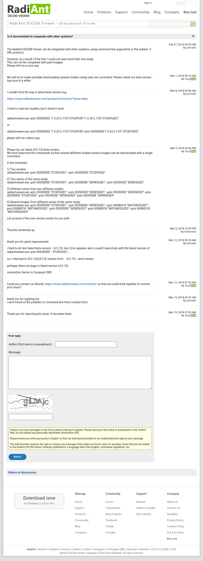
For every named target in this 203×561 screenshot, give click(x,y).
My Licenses (143, 514)
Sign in (148, 2)
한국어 (155, 549)
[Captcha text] (31, 423)
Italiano (77, 549)
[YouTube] (170, 4)
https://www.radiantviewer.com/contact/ (71, 284)
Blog (157, 12)
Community (140, 12)
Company (172, 12)
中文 (173, 549)
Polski (87, 549)
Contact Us (173, 507)
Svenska (144, 549)
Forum (109, 501)
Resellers (172, 514)
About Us (172, 501)
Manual (140, 501)
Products (104, 12)
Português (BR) (116, 549)
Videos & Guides (146, 507)
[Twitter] (164, 4)
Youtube (110, 532)
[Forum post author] (85, 344)
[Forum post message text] (80, 375)
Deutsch (42, 549)
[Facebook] (158, 4)
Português (99, 549)
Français (66, 549)
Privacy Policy (175, 520)
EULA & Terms (175, 532)
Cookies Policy (175, 526)
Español (54, 549)
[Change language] (186, 3)
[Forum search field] (170, 23)
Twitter (110, 526)
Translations (113, 507)
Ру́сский (132, 549)
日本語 (165, 549)
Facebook (111, 520)
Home (88, 12)
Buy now (190, 12)
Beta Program (114, 514)
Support (121, 12)
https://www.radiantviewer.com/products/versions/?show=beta (47, 98)
